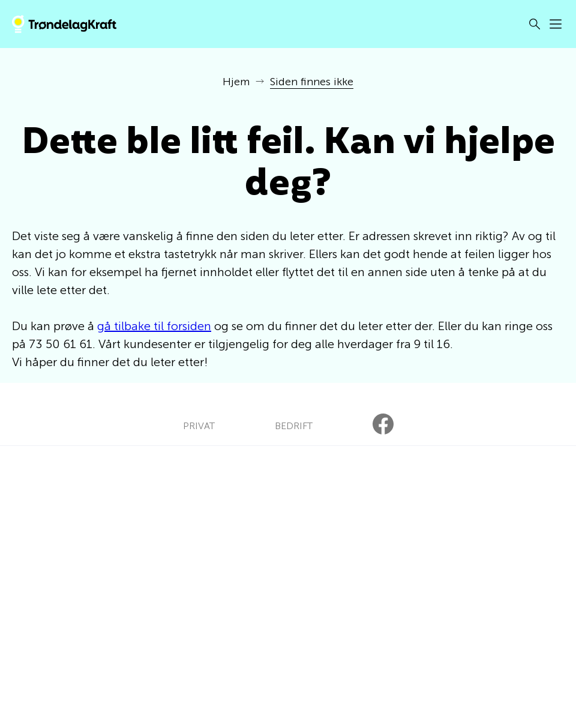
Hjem (236, 81)
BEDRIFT (294, 426)
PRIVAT (199, 426)
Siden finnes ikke (311, 81)
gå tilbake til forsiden (154, 326)
